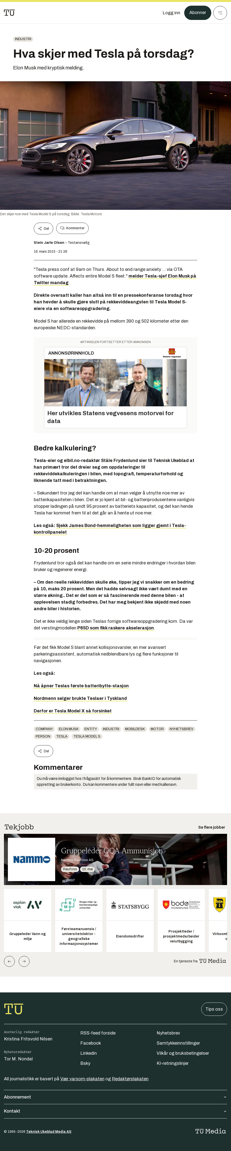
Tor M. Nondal (18, 1058)
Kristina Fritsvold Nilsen (28, 1038)
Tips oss (214, 1009)
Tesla (61, 736)
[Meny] (220, 13)
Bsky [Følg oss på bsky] (85, 1063)
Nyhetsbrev (181, 729)
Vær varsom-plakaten (82, 1078)
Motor (157, 729)
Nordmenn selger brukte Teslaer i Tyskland (80, 698)
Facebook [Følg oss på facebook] (90, 1043)
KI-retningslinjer (173, 1063)
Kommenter (72, 228)
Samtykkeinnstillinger (178, 1043)
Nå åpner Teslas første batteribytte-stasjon (81, 685)
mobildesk (135, 729)
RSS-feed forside (98, 1033)
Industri (23, 39)
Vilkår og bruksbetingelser (183, 1053)
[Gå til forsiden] (9, 13)
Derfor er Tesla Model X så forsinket (73, 710)
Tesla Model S (86, 736)
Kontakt (115, 1111)
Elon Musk (69, 729)
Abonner (197, 12)
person (43, 736)
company (44, 729)
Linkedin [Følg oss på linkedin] (88, 1053)
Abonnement (115, 1097)
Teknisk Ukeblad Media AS (48, 1132)
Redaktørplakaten (130, 1078)
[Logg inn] (171, 12)
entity (90, 729)
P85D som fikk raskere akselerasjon (115, 627)
